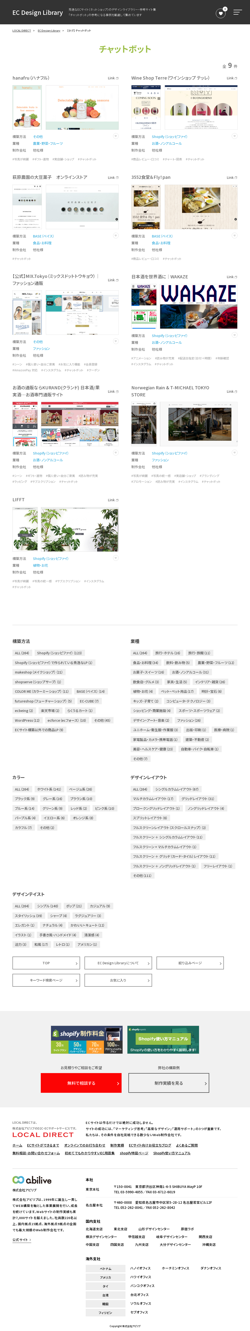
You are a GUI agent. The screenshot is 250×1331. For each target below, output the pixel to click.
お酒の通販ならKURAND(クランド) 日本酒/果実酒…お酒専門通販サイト (56, 391)
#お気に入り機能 (69, 364)
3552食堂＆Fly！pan (151, 177)
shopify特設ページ (134, 1152)
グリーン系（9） (52, 808)
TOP (46, 962)
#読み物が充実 (164, 358)
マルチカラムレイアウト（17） (153, 798)
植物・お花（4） (143, 691)
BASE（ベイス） (43, 236)
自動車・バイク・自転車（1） (200, 749)
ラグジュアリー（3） (88, 915)
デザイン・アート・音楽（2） (151, 720)
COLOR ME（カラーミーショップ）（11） (42, 691)
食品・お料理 (42, 242)
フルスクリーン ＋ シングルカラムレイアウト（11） (168, 837)
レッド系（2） (79, 808)
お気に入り (118, 980)
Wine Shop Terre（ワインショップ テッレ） (170, 77)
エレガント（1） (25, 925)
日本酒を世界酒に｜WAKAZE (159, 276)
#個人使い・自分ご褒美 (40, 364)
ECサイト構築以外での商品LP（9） (39, 729)
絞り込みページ (190, 962)
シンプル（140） (48, 905)
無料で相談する (81, 1083)
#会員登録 (90, 364)
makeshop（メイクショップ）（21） (39, 672)
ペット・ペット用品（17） (177, 691)
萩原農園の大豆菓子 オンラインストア (49, 177)
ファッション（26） (189, 720)
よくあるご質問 (187, 1145)
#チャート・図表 (172, 159)
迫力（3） (21, 944)
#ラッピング (19, 481)
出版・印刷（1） (196, 729)
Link (113, 77)
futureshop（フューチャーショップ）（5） (44, 701)
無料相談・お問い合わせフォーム (36, 1152)
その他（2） (47, 827)
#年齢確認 (222, 358)
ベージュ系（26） (81, 789)
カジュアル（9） (100, 905)
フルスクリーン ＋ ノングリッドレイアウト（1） (164, 866)
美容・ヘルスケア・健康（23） (153, 749)
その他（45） (102, 720)
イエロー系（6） (54, 817)
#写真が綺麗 (20, 159)
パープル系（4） (25, 817)
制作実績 (117, 1145)
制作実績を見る (169, 1083)
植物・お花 (40, 565)
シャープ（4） (59, 915)
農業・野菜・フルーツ (48, 143)
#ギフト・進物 (40, 159)
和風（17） (41, 944)
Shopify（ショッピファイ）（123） (60, 652)
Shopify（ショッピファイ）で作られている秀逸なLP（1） (54, 662)
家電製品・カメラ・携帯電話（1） (155, 739)
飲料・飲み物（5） (178, 662)
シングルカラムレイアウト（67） (177, 789)
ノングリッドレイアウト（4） (206, 808)
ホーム (17, 1145)
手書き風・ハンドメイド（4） (58, 934)
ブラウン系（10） (81, 798)
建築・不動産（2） (198, 739)
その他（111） (142, 875)
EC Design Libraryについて (118, 962)
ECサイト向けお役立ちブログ (150, 1145)
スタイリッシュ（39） (29, 915)
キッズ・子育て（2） (146, 701)
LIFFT (18, 499)
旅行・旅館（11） (199, 652)
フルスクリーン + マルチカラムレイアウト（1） (165, 846)
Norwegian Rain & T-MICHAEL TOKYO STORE (170, 391)
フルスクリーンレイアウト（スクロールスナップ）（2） (170, 827)
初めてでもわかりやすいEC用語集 (90, 1152)
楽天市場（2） (50, 710)
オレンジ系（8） (83, 817)
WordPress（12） (27, 720)
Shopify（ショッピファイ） (170, 136)
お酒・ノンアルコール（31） (190, 672)
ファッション (41, 348)
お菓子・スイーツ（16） (149, 672)
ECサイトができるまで (43, 1145)
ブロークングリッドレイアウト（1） (156, 808)
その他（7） (140, 758)
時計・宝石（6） (212, 691)
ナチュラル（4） (52, 925)
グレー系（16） (53, 798)
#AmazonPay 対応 (25, 370)
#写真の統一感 (161, 475)
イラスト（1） (23, 934)
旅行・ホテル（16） (168, 652)
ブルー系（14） (25, 808)
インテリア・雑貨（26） (210, 681)
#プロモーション (141, 481)
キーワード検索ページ (46, 980)
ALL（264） (22, 652)
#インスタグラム (51, 370)
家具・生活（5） (177, 681)
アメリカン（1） (88, 944)
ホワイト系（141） (49, 789)
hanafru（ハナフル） (31, 77)
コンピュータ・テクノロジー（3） (189, 701)
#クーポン (93, 370)
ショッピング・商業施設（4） (152, 710)
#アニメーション (141, 358)
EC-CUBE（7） (89, 701)
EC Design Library (37, 12)
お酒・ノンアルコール (167, 143)
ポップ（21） (74, 905)
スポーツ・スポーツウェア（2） (200, 710)
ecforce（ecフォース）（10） (67, 720)
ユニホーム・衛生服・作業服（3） (156, 729)
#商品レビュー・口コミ (145, 159)
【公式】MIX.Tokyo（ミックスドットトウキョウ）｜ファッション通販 (56, 279)
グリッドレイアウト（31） (198, 798)
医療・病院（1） (224, 729)
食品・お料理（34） (146, 662)
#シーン (17, 364)
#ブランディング (209, 475)
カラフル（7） (23, 827)
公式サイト (20, 1239)
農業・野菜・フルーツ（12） (216, 662)
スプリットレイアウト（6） (150, 817)
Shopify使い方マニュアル (172, 1152)
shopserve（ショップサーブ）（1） (38, 681)
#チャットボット (87, 159)
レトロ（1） (63, 944)
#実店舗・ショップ (63, 159)
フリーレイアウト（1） (218, 866)
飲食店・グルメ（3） (146, 681)
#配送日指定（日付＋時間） (195, 358)
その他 (38, 136)
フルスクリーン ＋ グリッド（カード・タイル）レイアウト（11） (174, 856)
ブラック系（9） (25, 798)
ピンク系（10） (105, 808)
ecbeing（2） (24, 710)
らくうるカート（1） (80, 710)
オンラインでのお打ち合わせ (84, 1145)
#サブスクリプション (43, 481)
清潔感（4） (92, 934)
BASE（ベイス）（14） (91, 691)
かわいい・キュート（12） (88, 925)
